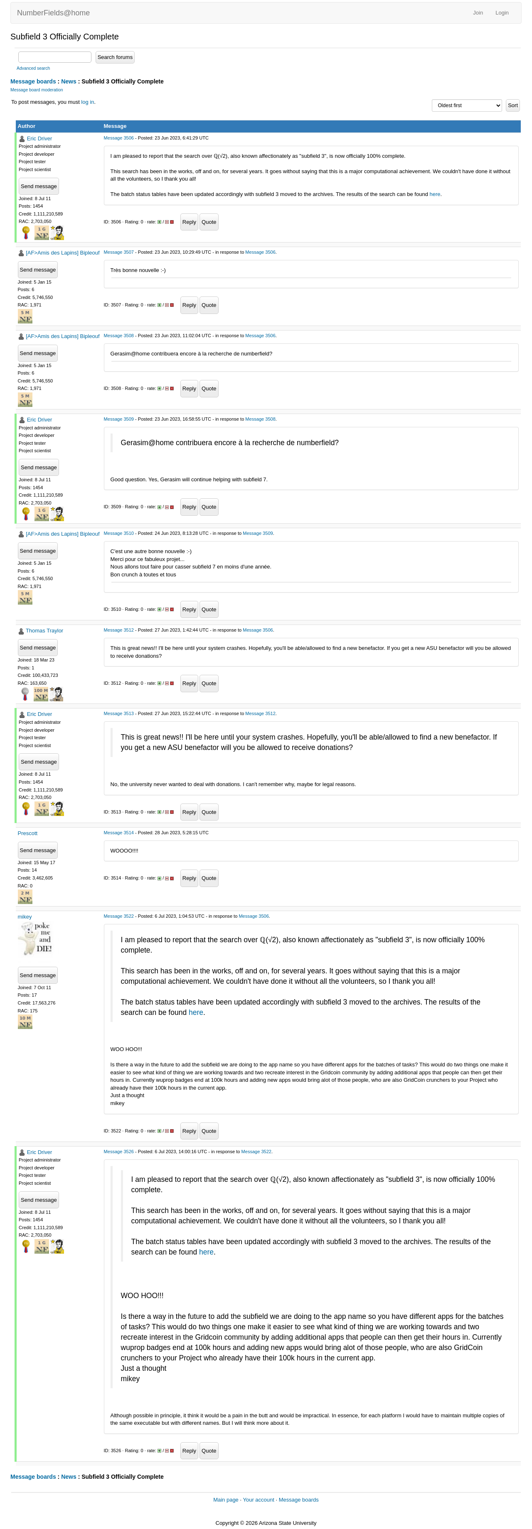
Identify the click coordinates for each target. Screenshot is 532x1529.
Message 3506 (119, 137)
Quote (209, 222)
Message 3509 (119, 419)
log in (87, 102)
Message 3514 (119, 832)
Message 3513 (119, 713)
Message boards (33, 81)
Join (478, 13)
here (434, 194)
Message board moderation (36, 90)
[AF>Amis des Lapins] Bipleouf (62, 253)
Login (502, 13)
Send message (39, 186)
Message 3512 (119, 629)
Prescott (28, 833)
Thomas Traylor (44, 630)
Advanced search (33, 68)
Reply (189, 222)
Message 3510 (119, 533)
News (68, 81)
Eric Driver (39, 138)
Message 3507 (119, 252)
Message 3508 (119, 335)
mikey (25, 917)
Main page (226, 1500)
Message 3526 (119, 1151)
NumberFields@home (53, 13)
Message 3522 (119, 916)
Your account (258, 1500)
